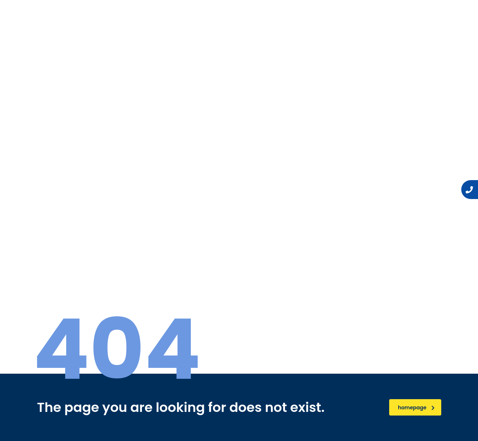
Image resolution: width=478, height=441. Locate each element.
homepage (416, 407)
